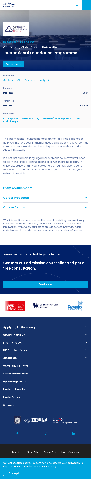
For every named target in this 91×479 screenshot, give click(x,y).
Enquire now (14, 64)
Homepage (9, 41)
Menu (86, 5)
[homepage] (10, 4)
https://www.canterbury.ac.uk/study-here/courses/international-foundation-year (43, 120)
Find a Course (27, 41)
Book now (45, 284)
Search (77, 5)
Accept (13, 473)
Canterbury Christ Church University (24, 80)
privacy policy (48, 466)
